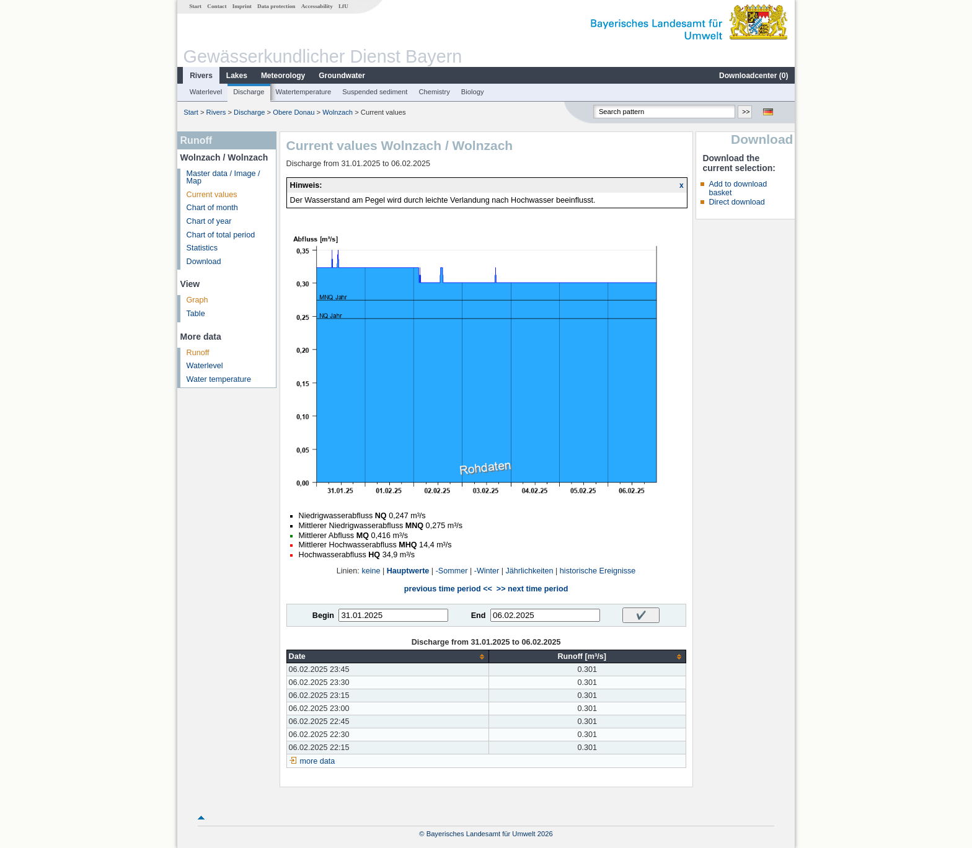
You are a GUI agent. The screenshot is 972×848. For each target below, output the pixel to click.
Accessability (317, 6)
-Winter (487, 571)
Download (204, 261)
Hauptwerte (408, 571)
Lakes (236, 75)
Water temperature (219, 379)
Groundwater (342, 75)
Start (195, 6)
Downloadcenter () (753, 75)
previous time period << (448, 589)
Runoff (198, 352)
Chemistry (433, 91)
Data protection (276, 6)
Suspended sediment (374, 91)
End (478, 615)
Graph (197, 300)
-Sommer (452, 571)
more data (317, 761)
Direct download (736, 202)
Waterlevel (206, 91)
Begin (323, 615)
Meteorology (283, 75)
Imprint (242, 6)
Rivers (201, 75)
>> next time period (532, 589)
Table (196, 313)
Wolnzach (337, 112)
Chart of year (209, 221)
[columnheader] (387, 656)
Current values (212, 194)
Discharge (248, 91)
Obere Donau (293, 112)
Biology (472, 91)
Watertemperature (304, 91)
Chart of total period (221, 235)
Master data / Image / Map (223, 177)
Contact (216, 6)
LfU (343, 6)
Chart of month (212, 207)
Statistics (202, 248)
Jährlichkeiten (530, 571)
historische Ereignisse (598, 571)
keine (370, 571)
